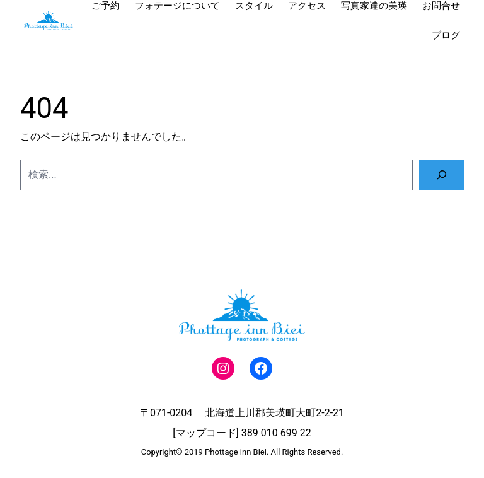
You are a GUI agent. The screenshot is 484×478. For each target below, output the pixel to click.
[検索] (441, 175)
